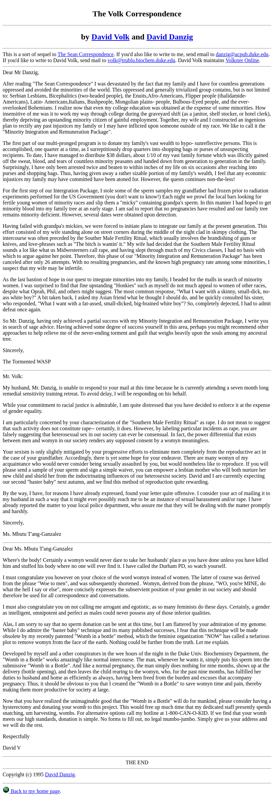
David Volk (110, 36)
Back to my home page (31, 791)
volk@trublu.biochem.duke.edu (141, 60)
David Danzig (170, 36)
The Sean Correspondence (86, 54)
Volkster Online (242, 60)
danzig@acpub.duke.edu (242, 54)
